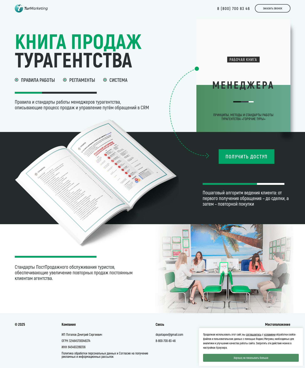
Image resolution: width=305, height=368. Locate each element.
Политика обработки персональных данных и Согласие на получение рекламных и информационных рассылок (105, 354)
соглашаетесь (253, 334)
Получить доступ (247, 156)
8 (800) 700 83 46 (233, 8)
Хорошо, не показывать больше (251, 357)
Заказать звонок (272, 8)
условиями (269, 334)
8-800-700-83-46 (166, 341)
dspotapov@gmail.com (169, 334)
